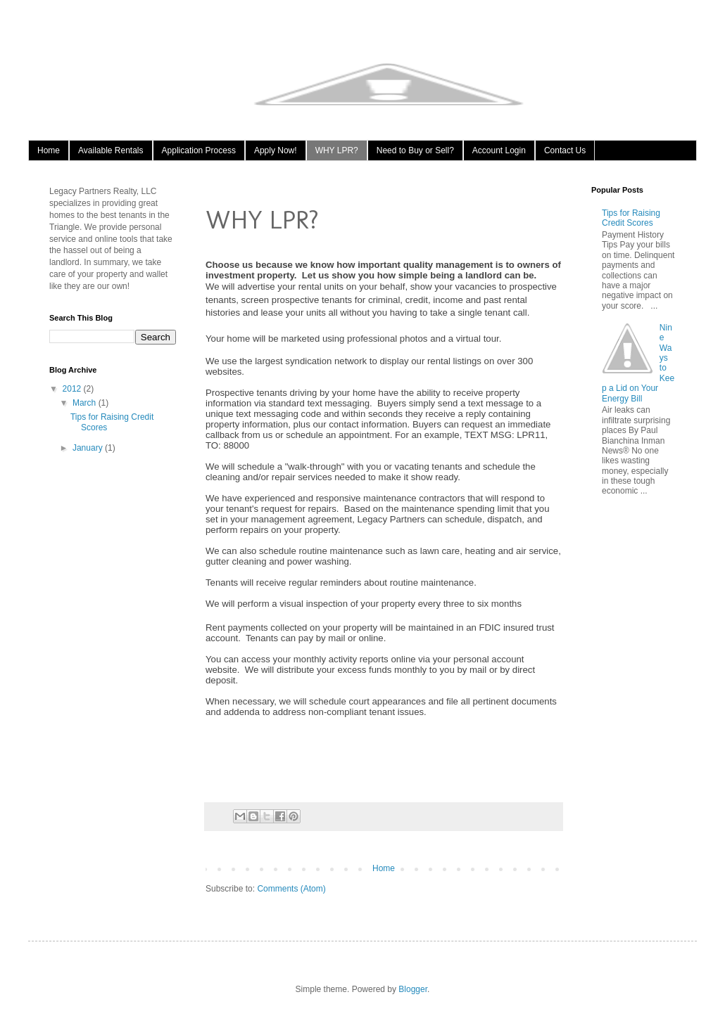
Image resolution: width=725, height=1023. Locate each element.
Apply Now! (275, 150)
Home (48, 150)
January (88, 448)
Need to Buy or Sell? (415, 150)
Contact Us (565, 150)
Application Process (199, 150)
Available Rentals (111, 150)
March (85, 403)
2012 (73, 389)
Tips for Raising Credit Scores (631, 218)
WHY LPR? (336, 150)
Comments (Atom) (291, 889)
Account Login (499, 150)
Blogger (412, 989)
